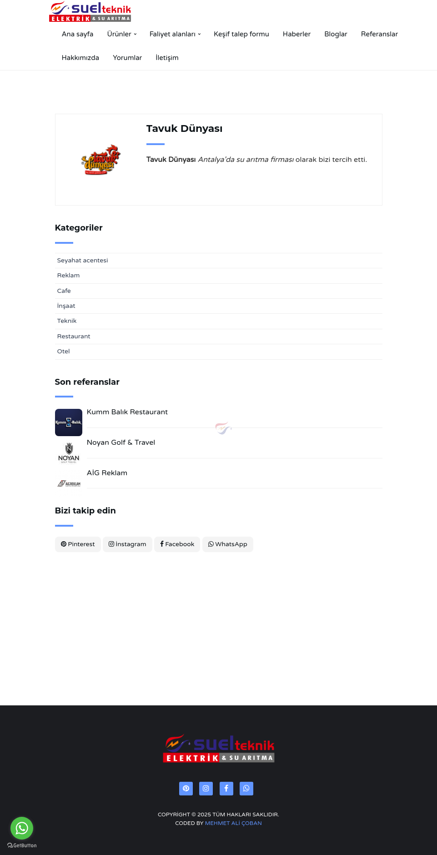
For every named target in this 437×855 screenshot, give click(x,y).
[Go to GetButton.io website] (21, 846)
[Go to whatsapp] (21, 828)
